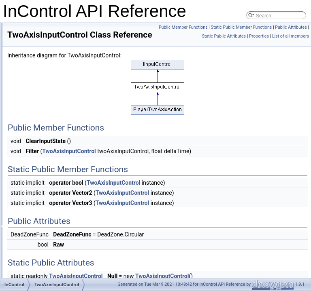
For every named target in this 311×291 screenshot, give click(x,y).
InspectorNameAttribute (58, 74)
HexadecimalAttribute (56, 216)
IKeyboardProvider (53, 243)
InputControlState (52, 128)
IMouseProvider (50, 261)
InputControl (46, 101)
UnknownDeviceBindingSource (66, 48)
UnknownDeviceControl (58, 65)
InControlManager (52, 83)
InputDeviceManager (55, 208)
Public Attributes (291, 36)
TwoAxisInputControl (55, 154)
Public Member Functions (282, 27)
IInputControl (47, 92)
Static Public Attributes (261, 45)
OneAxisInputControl (55, 145)
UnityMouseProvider (55, 270)
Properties (297, 45)
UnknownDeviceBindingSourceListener (75, 56)
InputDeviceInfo (50, 199)
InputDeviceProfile (52, 234)
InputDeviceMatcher (55, 225)
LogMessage (47, 172)
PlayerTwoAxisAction (56, 39)
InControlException (53, 163)
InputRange (45, 136)
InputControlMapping (55, 110)
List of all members (290, 54)
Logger (40, 181)
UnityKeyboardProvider (58, 252)
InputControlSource (54, 119)
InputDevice (46, 190)
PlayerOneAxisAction (56, 30)
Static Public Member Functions (241, 36)
